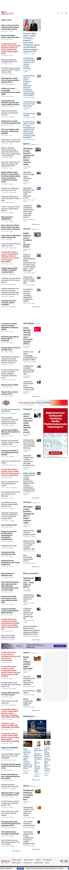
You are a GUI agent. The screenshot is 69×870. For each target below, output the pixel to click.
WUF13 (26, 144)
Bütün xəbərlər (36, 224)
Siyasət (26, 228)
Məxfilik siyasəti (38, 862)
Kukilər (47, 862)
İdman (26, 786)
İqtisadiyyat (28, 323)
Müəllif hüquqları (16, 862)
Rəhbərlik (38, 860)
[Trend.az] (7, 13)
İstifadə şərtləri (27, 862)
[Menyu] (66, 13)
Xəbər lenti (6, 20)
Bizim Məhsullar (47, 860)
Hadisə (26, 652)
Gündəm (27, 502)
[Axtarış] (58, 13)
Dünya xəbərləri (30, 573)
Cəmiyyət (27, 409)
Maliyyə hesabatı (28, 860)
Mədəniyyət (28, 716)
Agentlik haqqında (17, 860)
